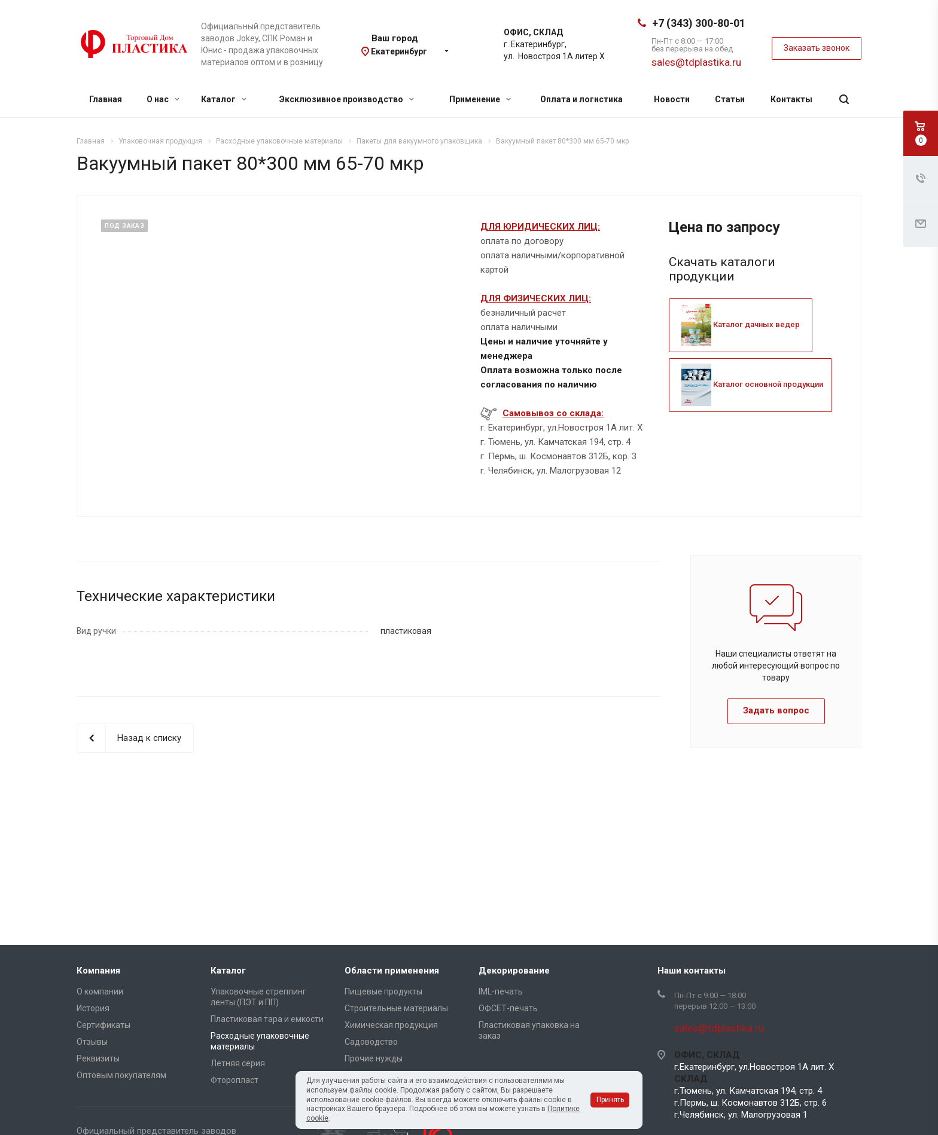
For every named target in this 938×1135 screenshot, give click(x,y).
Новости (672, 99)
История (93, 1008)
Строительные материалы (396, 1008)
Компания (98, 970)
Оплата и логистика (581, 99)
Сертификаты (103, 1025)
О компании (100, 991)
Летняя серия (238, 1063)
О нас (163, 99)
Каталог (223, 99)
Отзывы (92, 1041)
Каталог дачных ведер (740, 324)
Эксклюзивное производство (346, 99)
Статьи (730, 99)
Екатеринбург (399, 51)
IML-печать (501, 991)
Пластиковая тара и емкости (267, 1019)
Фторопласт (234, 1080)
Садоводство (371, 1041)
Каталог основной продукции (752, 384)
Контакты (791, 99)
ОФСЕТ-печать (508, 1008)
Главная (105, 99)
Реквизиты (98, 1058)
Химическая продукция (391, 1025)
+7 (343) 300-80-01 (698, 23)
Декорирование (514, 970)
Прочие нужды (374, 1058)
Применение (480, 99)
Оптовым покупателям (121, 1075)
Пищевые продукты (383, 991)
